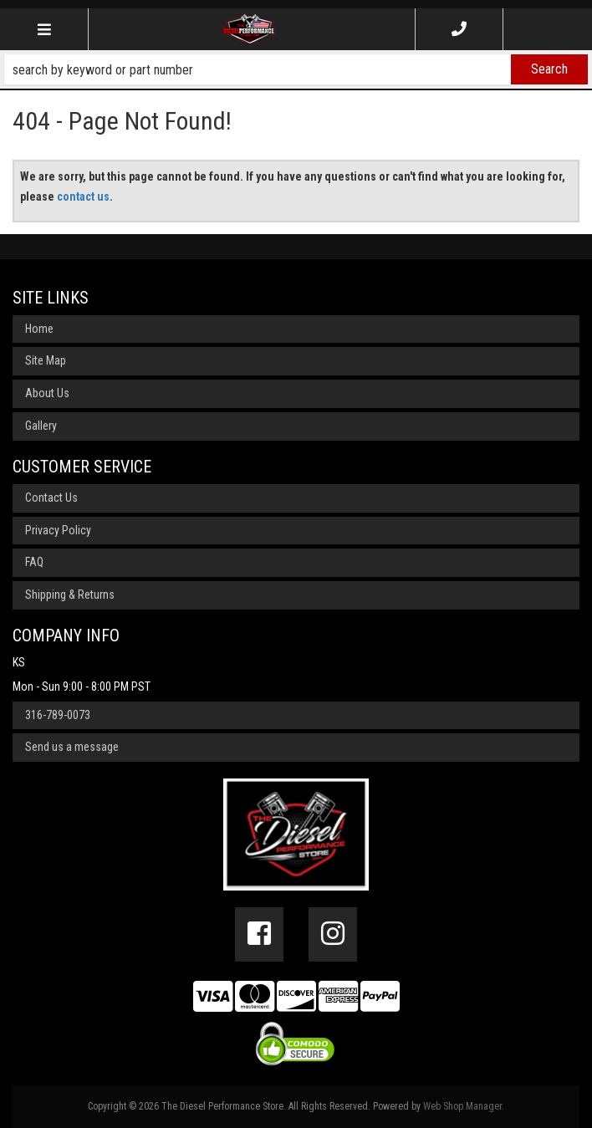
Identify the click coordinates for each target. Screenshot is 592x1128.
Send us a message (72, 746)
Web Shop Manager (462, 1106)
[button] (296, 69)
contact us (83, 196)
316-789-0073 (57, 715)
